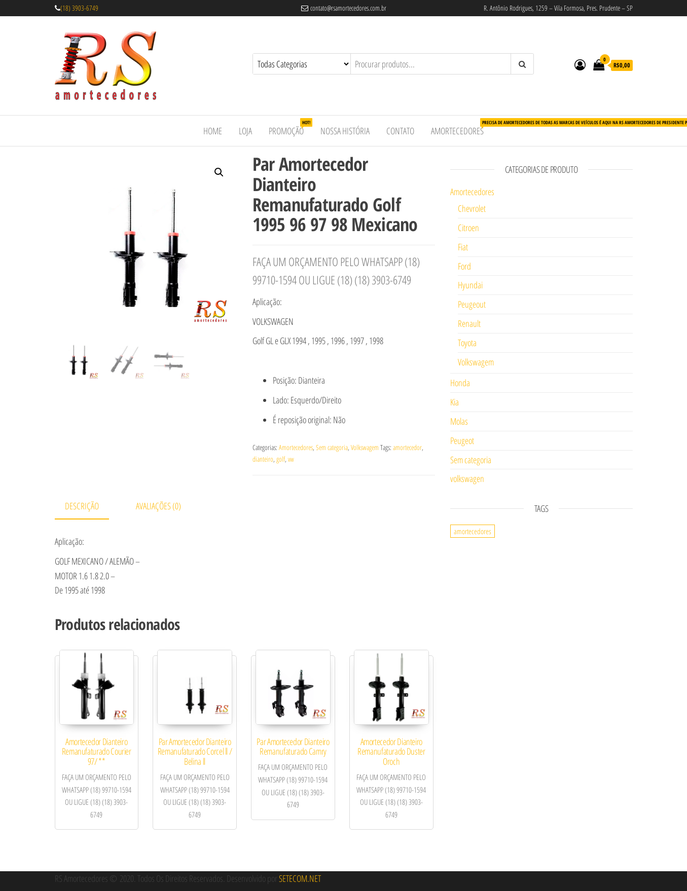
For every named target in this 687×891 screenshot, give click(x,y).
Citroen (468, 227)
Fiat (463, 247)
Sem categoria (332, 447)
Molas (459, 421)
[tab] (89, 506)
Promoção (290, 127)
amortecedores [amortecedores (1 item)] (472, 531)
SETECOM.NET (300, 878)
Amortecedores (461, 127)
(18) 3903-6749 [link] (79, 8)
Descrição (82, 506)
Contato (400, 131)
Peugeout (472, 304)
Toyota (467, 343)
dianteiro (262, 459)
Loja (245, 131)
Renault (469, 323)
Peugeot (462, 440)
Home (212, 131)
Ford (464, 266)
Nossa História (345, 131)
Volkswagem (365, 447)
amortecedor (407, 447)
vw (291, 459)
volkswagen (467, 478)
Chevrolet (472, 208)
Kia (454, 402)
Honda (460, 383)
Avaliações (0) (158, 506)
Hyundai (470, 285)
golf (280, 459)
